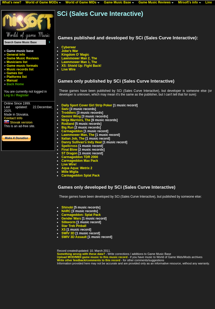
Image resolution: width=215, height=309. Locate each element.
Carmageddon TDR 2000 (79, 157)
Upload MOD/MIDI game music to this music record (92, 257)
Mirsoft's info (191, 3)
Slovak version (18, 122)
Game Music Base (120, 3)
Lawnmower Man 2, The (79, 58)
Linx (210, 3)
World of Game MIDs (83, 3)
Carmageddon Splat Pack (80, 175)
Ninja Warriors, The (75, 120)
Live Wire (68, 69)
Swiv (65, 109)
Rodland (67, 124)
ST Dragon (69, 153)
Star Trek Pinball (73, 226)
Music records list (20, 69)
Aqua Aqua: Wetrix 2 (76, 168)
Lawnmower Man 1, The (79, 62)
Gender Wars (71, 218)
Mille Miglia (69, 172)
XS (63, 229)
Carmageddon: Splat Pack (81, 215)
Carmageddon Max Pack (79, 161)
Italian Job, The (72, 138)
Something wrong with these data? (81, 253)
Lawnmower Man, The (77, 135)
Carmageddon (72, 131)
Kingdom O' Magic (75, 54)
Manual (12, 80)
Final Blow (69, 149)
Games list (15, 73)
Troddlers (68, 113)
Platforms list (17, 77)
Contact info (13, 118)
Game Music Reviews (157, 3)
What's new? (13, 3)
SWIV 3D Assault (74, 237)
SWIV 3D (67, 233)
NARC (66, 211)
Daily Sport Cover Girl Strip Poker (86, 105)
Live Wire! (69, 164)
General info (16, 54)
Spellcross (69, 146)
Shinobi (67, 207)
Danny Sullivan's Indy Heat (81, 142)
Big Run (67, 127)
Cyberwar (68, 47)
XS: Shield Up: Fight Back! (81, 66)
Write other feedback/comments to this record (88, 260)
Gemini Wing (71, 116)
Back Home (15, 84)
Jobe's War (69, 51)
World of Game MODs (44, 3)
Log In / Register (16, 95)
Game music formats (22, 66)
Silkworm (68, 222)
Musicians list (17, 62)
